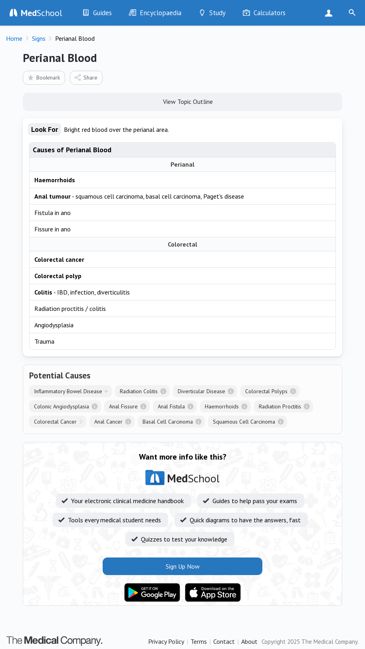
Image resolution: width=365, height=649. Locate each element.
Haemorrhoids (222, 406)
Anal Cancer (108, 421)
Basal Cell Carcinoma (168, 421)
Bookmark (43, 77)
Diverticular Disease (201, 391)
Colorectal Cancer (55, 421)
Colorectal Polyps (266, 391)
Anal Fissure (123, 406)
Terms (198, 641)
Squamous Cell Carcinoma (244, 421)
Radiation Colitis (139, 391)
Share (85, 77)
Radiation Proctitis (280, 406)
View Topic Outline (183, 101)
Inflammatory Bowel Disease (68, 391)
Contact (224, 641)
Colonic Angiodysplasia (61, 406)
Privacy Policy (166, 641)
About (249, 641)
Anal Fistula (171, 406)
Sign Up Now (330, 13)
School (41, 12)
